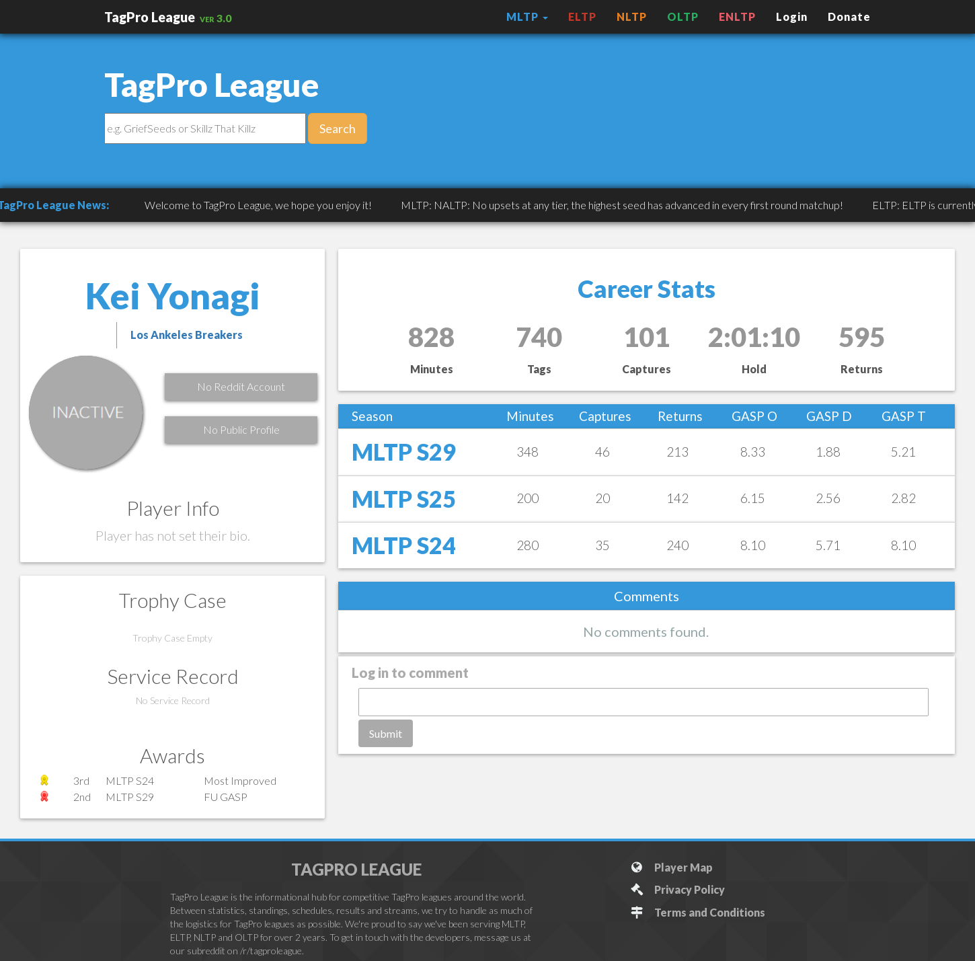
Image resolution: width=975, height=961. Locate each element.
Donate (849, 16)
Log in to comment (410, 672)
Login (792, 16)
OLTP (683, 16)
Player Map (671, 867)
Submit (385, 733)
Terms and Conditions (697, 912)
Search (337, 128)
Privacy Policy (677, 889)
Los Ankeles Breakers (186, 334)
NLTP (632, 16)
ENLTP (737, 16)
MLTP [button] (527, 16)
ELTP (582, 16)
